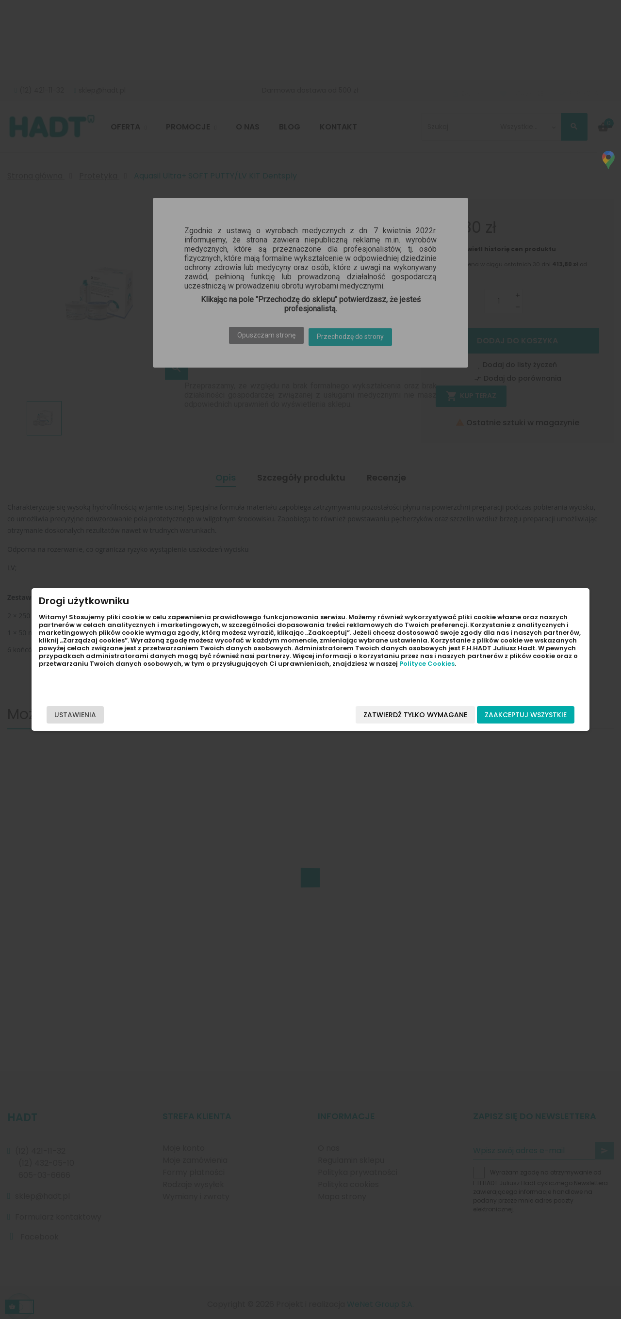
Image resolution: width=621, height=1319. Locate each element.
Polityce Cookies (132, 679)
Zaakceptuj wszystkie (483, 715)
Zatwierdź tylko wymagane (373, 715)
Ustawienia (117, 715)
